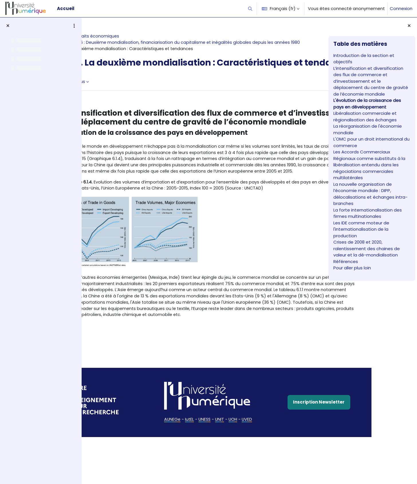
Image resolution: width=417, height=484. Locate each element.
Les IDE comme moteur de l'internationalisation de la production (361, 229)
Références (345, 261)
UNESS (200, 475)
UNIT (216, 475)
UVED (244, 475)
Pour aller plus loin (352, 268)
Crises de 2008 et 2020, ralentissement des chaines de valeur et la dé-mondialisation (366, 248)
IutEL (185, 475)
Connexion (401, 8)
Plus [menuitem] (120, 94)
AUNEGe (167, 475)
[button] (250, 8)
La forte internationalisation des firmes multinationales (367, 213)
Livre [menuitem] (102, 94)
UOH (230, 475)
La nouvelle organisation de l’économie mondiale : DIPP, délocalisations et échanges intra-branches (370, 194)
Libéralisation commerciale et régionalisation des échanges (365, 116)
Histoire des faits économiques (126, 36)
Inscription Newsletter (284, 457)
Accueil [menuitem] (65, 8)
